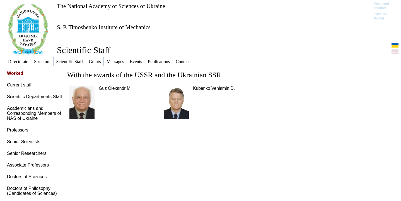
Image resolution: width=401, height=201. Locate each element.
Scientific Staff (83, 50)
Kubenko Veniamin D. (214, 88)
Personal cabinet (381, 6)
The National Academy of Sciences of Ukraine (111, 6)
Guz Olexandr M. (115, 88)
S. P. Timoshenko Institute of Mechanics (104, 27)
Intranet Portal (380, 16)
